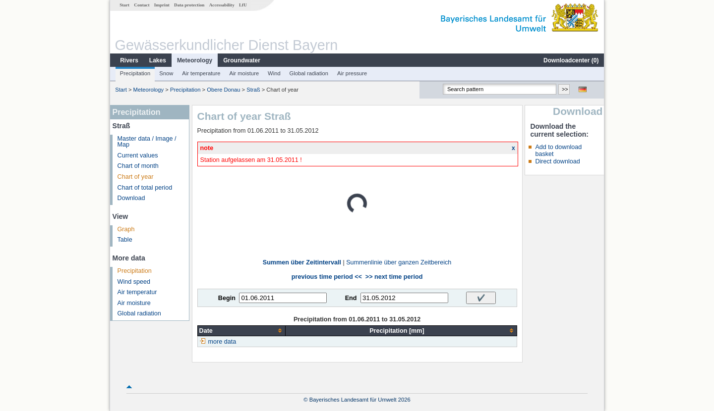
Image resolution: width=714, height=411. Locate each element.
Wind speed (134, 281)
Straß (253, 90)
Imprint (162, 4)
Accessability (222, 4)
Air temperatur (137, 292)
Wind (274, 73)
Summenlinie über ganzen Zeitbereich (398, 262)
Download (131, 198)
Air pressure (352, 73)
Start (124, 4)
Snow (166, 73)
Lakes (157, 60)
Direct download (557, 161)
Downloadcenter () (570, 60)
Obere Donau (223, 90)
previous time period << (327, 276)
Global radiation (309, 73)
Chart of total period (145, 187)
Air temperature (201, 73)
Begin (227, 298)
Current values (138, 155)
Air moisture (244, 73)
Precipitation (135, 73)
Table (125, 239)
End (351, 298)
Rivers (129, 60)
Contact (141, 4)
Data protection (189, 4)
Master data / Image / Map (147, 142)
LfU (243, 4)
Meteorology (194, 60)
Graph (126, 229)
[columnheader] (241, 330)
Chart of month (138, 165)
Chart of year (136, 176)
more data (222, 341)
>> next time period (393, 276)
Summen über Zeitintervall (302, 262)
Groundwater (241, 60)
